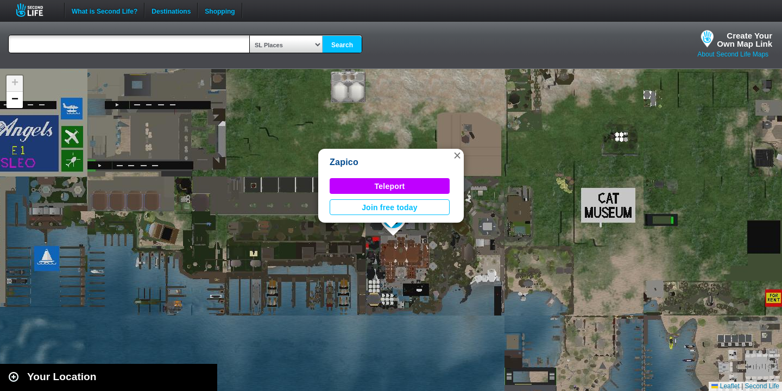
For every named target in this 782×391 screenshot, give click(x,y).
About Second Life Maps (732, 54)
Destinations (171, 10)
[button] (457, 155)
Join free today (390, 207)
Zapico (344, 162)
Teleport (390, 186)
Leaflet (725, 386)
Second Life (35, 10)
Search (342, 45)
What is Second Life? (104, 10)
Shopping (220, 10)
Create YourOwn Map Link (744, 39)
